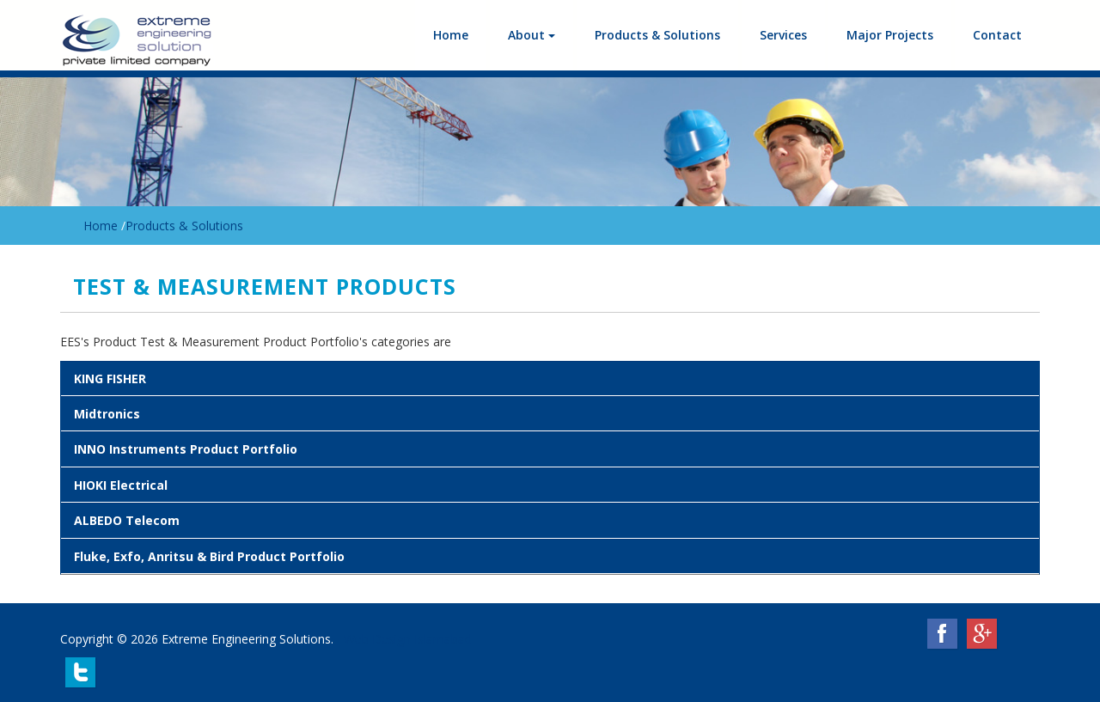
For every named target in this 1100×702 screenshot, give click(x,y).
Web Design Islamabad (408, 639)
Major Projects (889, 35)
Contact (997, 35)
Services (783, 35)
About (531, 35)
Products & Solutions (657, 35)
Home (450, 35)
